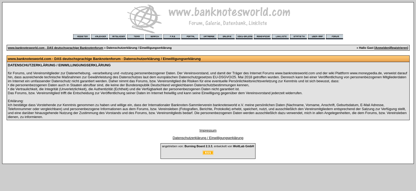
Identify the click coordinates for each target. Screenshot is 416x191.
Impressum (208, 130)
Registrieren (398, 47)
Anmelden (382, 47)
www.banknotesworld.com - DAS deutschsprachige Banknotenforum (55, 47)
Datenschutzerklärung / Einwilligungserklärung (208, 138)
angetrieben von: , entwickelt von (208, 146)
